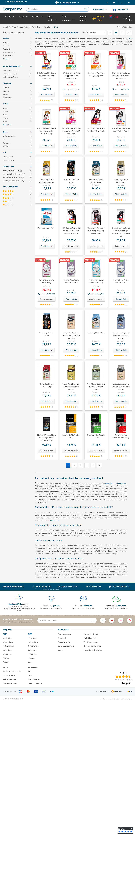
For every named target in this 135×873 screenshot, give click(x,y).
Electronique (7, 650)
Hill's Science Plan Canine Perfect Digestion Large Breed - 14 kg (96, 230)
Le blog (60, 650)
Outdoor (5, 662)
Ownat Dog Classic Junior (96, 333)
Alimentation (7, 638)
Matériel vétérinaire (9, 679)
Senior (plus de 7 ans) (17, 77)
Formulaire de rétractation (93, 650)
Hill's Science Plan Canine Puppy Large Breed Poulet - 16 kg (71, 75)
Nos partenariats (64, 642)
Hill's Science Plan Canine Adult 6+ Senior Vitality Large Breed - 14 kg (71, 230)
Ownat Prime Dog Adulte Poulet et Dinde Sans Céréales (96, 386)
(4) (101, 200)
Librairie (30, 662)
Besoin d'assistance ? (66, 2)
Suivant (99, 465)
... (87, 465)
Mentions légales (127, 699)
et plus (17, 160)
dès (16, 2)
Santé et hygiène (8, 646)
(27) (76, 356)
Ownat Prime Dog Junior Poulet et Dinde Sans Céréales (71, 386)
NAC (29, 671)
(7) (52, 200)
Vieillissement (17, 98)
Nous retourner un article (92, 646)
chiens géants (53, 520)
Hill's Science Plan (17, 52)
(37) (126, 407)
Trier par (85, 32)
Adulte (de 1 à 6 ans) (17, 74)
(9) (126, 100)
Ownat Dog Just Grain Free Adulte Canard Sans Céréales (71, 335)
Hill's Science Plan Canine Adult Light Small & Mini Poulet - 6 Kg (121, 75)
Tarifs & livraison (89, 638)
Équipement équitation (10, 683)
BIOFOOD (17, 46)
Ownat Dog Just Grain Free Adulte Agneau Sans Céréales (121, 386)
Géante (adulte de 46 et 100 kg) (17, 181)
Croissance (17, 143)
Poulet (17, 121)
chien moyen (121, 483)
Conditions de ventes (91, 642)
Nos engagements (64, 634)
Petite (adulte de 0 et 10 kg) (17, 171)
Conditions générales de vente (109, 699)
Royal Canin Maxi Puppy (46, 228)
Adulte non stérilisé (17, 136)
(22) (51, 100)
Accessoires (7, 654)
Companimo (7, 630)
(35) (101, 151)
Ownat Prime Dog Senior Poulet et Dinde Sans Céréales (121, 335)
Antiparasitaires (8, 642)
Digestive (17, 91)
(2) (52, 151)
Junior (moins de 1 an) (17, 70)
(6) (101, 252)
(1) (52, 304)
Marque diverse (17, 55)
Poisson (17, 118)
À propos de (62, 638)
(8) (77, 200)
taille (130, 39)
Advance (17, 42)
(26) (101, 100)
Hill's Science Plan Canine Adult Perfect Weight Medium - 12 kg (46, 131)
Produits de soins (9, 675)
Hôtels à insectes (34, 679)
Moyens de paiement (91, 634)
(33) (76, 151)
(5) (77, 304)
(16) (76, 100)
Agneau (17, 108)
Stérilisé (17, 146)
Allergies (17, 88)
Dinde (17, 115)
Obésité (17, 94)
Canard (17, 111)
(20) (51, 356)
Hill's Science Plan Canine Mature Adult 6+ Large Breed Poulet (46, 75)
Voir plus (7, 59)
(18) (126, 151)
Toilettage (6, 658)
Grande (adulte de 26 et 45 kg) (17, 177)
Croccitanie (17, 49)
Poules (30, 675)
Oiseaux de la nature (35, 683)
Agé (17, 140)
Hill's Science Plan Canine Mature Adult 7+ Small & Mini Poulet (71, 131)
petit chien (109, 483)
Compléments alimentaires (12, 671)
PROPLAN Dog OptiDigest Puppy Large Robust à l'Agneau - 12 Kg (46, 437)
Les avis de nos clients (66, 646)
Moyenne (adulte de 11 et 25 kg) (17, 174)
